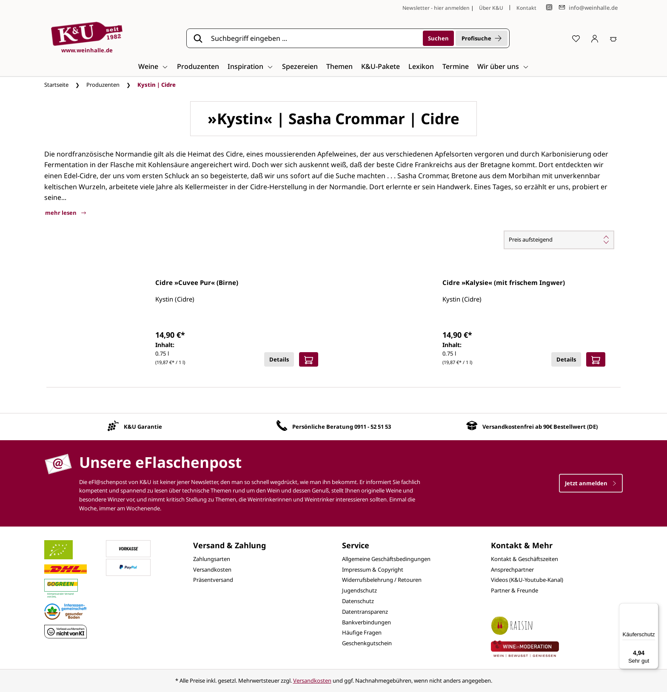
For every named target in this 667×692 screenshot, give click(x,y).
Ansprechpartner (512, 569)
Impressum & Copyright (372, 569)
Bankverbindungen (366, 622)
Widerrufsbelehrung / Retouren (382, 580)
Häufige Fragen (362, 632)
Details (279, 359)
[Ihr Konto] (594, 38)
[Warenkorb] (613, 38)
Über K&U (491, 7)
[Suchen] (438, 38)
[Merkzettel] (576, 38)
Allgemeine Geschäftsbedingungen (386, 559)
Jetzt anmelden (591, 483)
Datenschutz (358, 601)
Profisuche (482, 38)
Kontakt (526, 7)
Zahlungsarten (211, 559)
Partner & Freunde (514, 590)
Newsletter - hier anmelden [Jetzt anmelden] (436, 7)
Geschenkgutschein (367, 643)
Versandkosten (212, 569)
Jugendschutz (359, 590)
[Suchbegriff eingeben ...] (314, 38)
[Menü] (653, 608)
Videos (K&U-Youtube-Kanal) (527, 580)
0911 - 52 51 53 (372, 426)
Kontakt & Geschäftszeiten (524, 559)
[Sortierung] (559, 240)
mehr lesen (65, 212)
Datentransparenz (365, 611)
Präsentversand (213, 580)
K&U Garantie (143, 426)
